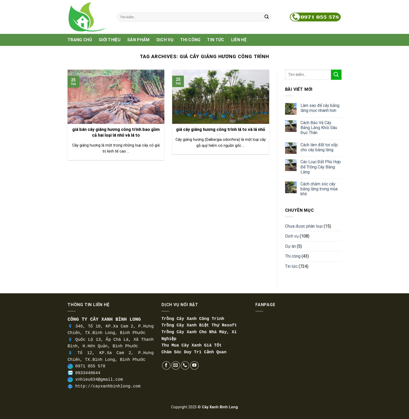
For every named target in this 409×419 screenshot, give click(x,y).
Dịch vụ (165, 39)
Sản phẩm (138, 39)
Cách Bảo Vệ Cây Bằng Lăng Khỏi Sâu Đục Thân (318, 127)
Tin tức (215, 39)
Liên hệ (238, 39)
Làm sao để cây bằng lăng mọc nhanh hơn (319, 108)
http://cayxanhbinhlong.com (108, 386)
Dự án (290, 246)
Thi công (190, 39)
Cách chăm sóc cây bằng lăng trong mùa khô (319, 188)
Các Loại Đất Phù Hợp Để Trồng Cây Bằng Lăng (320, 166)
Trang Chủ (80, 39)
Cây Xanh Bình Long (220, 407)
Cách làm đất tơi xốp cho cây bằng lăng (319, 147)
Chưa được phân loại (304, 226)
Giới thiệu (110, 39)
